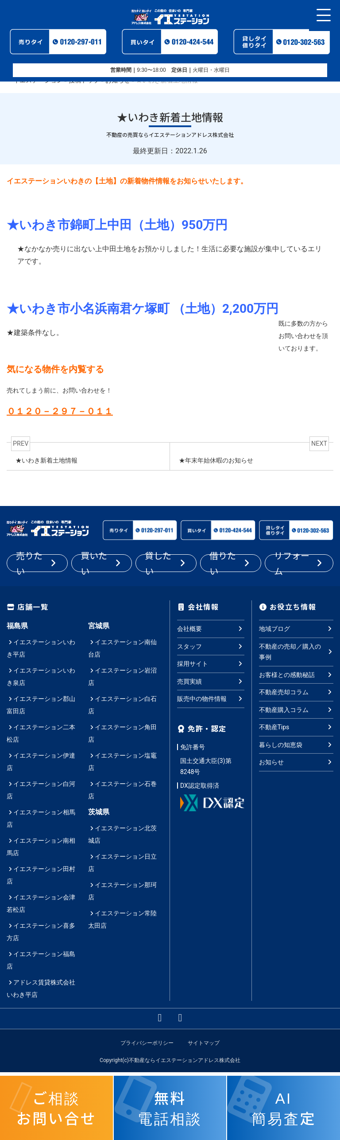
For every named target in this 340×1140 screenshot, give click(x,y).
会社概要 (210, 628)
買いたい (102, 563)
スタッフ (210, 646)
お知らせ (296, 762)
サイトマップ (204, 1043)
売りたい (37, 563)
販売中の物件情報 (210, 698)
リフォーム (299, 563)
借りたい (230, 563)
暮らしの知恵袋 (296, 744)
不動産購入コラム (296, 709)
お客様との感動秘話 (296, 674)
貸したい (166, 563)
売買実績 (210, 681)
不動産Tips (296, 727)
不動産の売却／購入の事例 (296, 651)
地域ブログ (296, 628)
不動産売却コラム (296, 692)
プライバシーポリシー (147, 1043)
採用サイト (210, 663)
